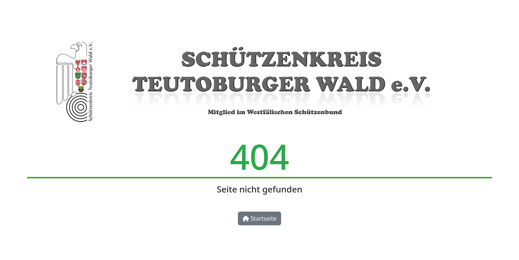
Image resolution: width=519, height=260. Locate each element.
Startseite (259, 218)
